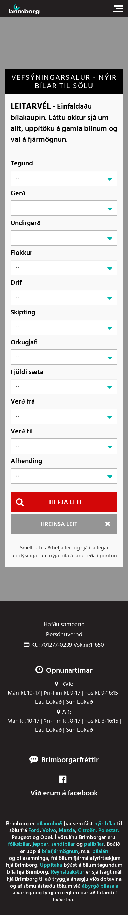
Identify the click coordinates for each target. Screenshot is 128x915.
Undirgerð (26, 223)
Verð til (22, 431)
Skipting (23, 312)
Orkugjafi (24, 342)
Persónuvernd (64, 635)
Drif (16, 282)
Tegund (22, 163)
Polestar (108, 830)
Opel (46, 837)
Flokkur (21, 253)
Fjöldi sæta (27, 372)
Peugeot (21, 837)
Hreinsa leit (59, 525)
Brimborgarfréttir (70, 760)
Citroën (87, 830)
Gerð (18, 193)
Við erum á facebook (64, 787)
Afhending (26, 461)
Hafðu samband (64, 624)
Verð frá (23, 401)
